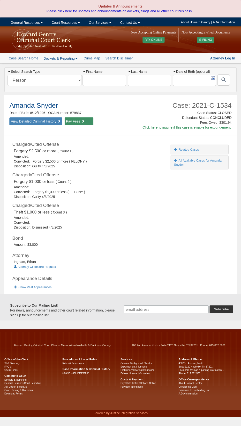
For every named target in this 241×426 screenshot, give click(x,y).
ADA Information (224, 22)
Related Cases (186, 149)
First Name (92, 72)
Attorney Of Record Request (35, 267)
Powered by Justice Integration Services (120, 413)
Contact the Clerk (188, 386)
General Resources (26, 23)
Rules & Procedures (73, 363)
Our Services (99, 23)
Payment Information (131, 386)
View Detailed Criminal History (36, 121)
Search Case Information (75, 373)
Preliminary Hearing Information (137, 370)
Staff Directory (12, 363)
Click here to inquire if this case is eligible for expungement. (187, 127)
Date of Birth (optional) (191, 72)
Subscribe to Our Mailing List (194, 390)
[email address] (166, 309)
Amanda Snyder (33, 105)
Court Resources (65, 23)
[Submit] (223, 80)
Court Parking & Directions (18, 390)
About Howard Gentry (195, 22)
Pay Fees (75, 121)
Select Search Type (24, 72)
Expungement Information (134, 366)
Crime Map (91, 58)
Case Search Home (23, 58)
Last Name (138, 72)
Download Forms (13, 393)
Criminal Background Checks (136, 363)
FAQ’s (7, 366)
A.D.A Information (188, 393)
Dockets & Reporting (15, 379)
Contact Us (129, 23)
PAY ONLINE (154, 39)
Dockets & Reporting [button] (60, 58)
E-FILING (205, 39)
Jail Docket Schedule (15, 386)
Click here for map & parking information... (201, 370)
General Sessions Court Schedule (22, 383)
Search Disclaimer (119, 58)
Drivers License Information (135, 373)
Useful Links (10, 370)
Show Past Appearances (33, 287)
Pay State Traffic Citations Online (138, 383)
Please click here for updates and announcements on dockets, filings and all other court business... (120, 11)
